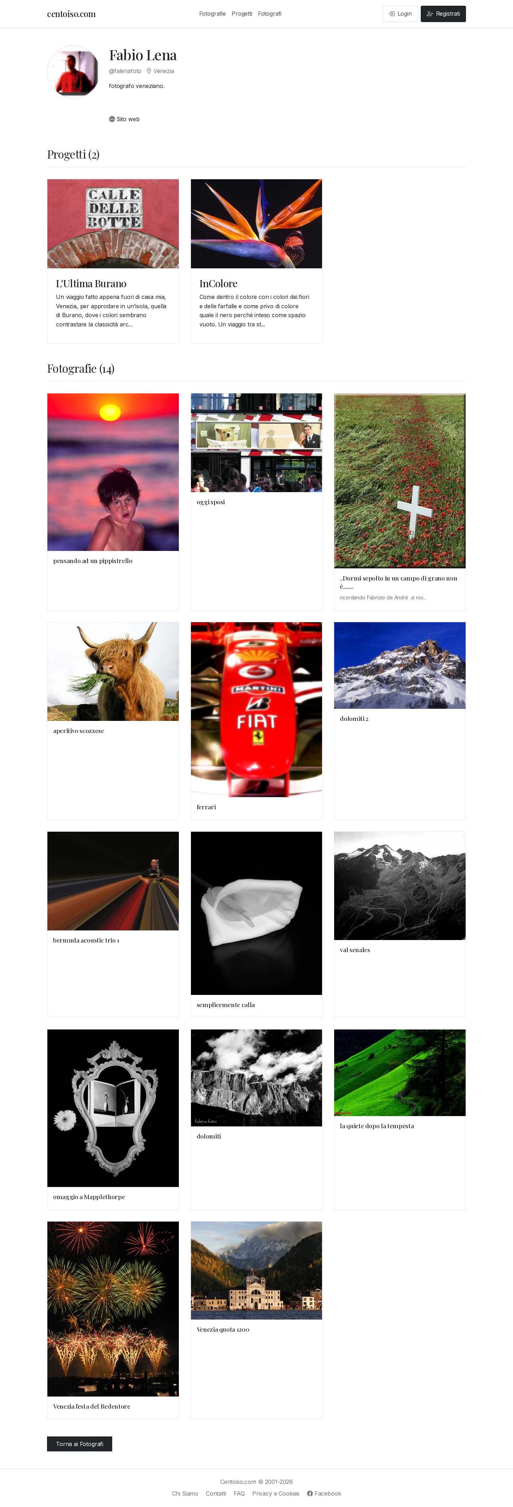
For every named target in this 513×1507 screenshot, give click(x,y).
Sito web (124, 119)
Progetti (242, 13)
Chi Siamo (185, 1493)
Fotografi (270, 13)
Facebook (324, 1493)
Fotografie (212, 13)
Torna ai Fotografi (79, 1443)
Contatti (216, 1493)
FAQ (239, 1493)
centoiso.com (71, 13)
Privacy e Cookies (276, 1493)
